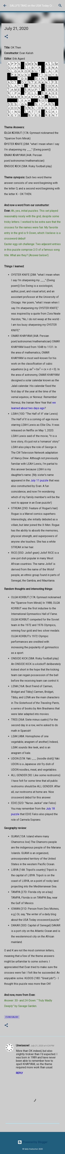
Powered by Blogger (32, 1142)
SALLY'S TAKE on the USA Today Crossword (36, 5)
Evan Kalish (12, 1017)
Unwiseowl (22, 1045)
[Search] (60, 5)
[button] (6, 36)
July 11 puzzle (39, 480)
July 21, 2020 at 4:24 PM (42, 1045)
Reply (19, 1073)
